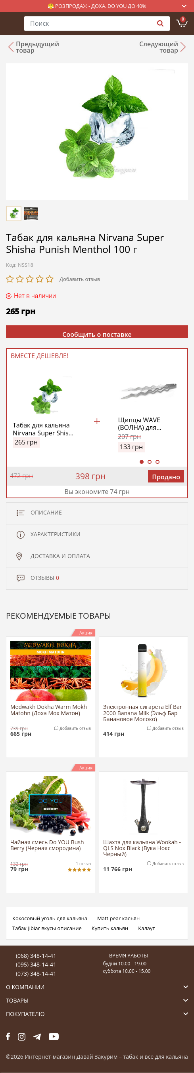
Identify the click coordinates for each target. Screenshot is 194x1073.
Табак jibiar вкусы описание (47, 928)
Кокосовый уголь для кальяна (49, 918)
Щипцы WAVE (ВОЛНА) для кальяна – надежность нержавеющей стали (140, 423)
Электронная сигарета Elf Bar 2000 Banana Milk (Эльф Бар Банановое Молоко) (142, 713)
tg (37, 1037)
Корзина (183, 19)
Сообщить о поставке (97, 334)
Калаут (146, 928)
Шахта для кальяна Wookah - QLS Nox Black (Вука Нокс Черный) (142, 848)
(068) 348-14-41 (36, 955)
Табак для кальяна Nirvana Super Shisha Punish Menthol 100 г (44, 429)
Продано (166, 477)
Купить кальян (110, 928)
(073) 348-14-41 (36, 973)
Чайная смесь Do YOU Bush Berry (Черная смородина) (47, 845)
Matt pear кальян (118, 918)
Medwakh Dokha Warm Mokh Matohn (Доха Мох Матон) (48, 710)
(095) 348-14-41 (36, 964)
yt (54, 1037)
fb (8, 1037)
